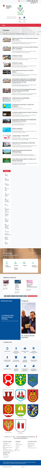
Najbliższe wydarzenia (7, 179)
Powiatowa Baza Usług (7, 189)
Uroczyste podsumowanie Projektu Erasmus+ (25, 112)
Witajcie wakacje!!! (17, 128)
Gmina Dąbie (32, 388)
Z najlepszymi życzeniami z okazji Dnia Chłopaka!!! (23, 105)
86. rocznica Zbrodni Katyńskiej (27, 336)
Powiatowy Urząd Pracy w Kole (33, 361)
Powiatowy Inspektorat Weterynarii (25, 361)
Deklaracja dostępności (31, 447)
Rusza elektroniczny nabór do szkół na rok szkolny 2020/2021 (24, 159)
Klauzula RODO (6, 455)
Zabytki (25, 265)
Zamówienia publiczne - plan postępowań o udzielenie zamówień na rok (7, 212)
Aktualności (17, 443)
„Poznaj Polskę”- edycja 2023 (20, 135)
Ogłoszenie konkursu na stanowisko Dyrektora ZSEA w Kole (25, 39)
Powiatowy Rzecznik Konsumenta (7, 200)
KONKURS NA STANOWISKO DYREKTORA (23, 143)
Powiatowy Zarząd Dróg (25, 352)
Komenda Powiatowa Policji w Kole (34, 352)
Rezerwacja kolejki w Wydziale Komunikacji (7, 226)
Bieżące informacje (18, 444)
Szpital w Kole (7, 351)
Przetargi (6, 205)
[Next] (7, 167)
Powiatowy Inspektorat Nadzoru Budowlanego (16, 370)
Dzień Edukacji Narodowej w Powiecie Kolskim (22, 71)
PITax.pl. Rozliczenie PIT (21, 463)
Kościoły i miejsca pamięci (16, 267)
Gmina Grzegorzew (8, 402)
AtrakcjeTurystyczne (34, 266)
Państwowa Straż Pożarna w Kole (7, 361)
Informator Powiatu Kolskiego (7, 220)
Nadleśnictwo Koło (7, 368)
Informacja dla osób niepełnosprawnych (31, 444)
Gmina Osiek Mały (8, 432)
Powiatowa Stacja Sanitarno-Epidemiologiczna (24, 369)
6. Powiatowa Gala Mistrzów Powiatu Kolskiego (8, 317)
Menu (3, 25)
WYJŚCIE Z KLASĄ (17, 56)
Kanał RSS (17, 450)
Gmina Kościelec (20, 417)
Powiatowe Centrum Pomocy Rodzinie (16, 352)
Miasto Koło (33, 403)
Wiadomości (18, 33)
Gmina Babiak (8, 387)
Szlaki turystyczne (8, 266)
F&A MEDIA (9, 466)
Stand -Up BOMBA (5, 285)
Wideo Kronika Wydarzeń (6, 238)
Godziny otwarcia (6, 174)
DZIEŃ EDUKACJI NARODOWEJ (21, 98)
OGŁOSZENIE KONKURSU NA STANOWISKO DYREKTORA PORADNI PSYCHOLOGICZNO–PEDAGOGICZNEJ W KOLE (24, 80)
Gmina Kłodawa (20, 402)
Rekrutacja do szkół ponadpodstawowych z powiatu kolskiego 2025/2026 (24, 90)
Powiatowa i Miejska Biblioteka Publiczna (33, 369)
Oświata (17, 447)
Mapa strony (5, 457)
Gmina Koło (8, 418)
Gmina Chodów (20, 387)
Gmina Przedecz (20, 433)
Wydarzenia (17, 445)
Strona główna (11, 33)
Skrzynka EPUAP (6, 243)
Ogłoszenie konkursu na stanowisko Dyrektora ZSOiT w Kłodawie (25, 47)
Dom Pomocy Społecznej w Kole (16, 361)
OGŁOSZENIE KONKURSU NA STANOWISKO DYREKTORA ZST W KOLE (24, 120)
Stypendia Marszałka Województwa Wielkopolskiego (22, 151)
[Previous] (4, 167)
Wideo (16, 448)
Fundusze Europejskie (7, 184)
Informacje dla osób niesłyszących (31, 446)
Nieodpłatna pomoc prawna (7, 195)
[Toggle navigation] (37, 25)
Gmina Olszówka (33, 418)
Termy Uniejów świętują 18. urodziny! (17, 287)
